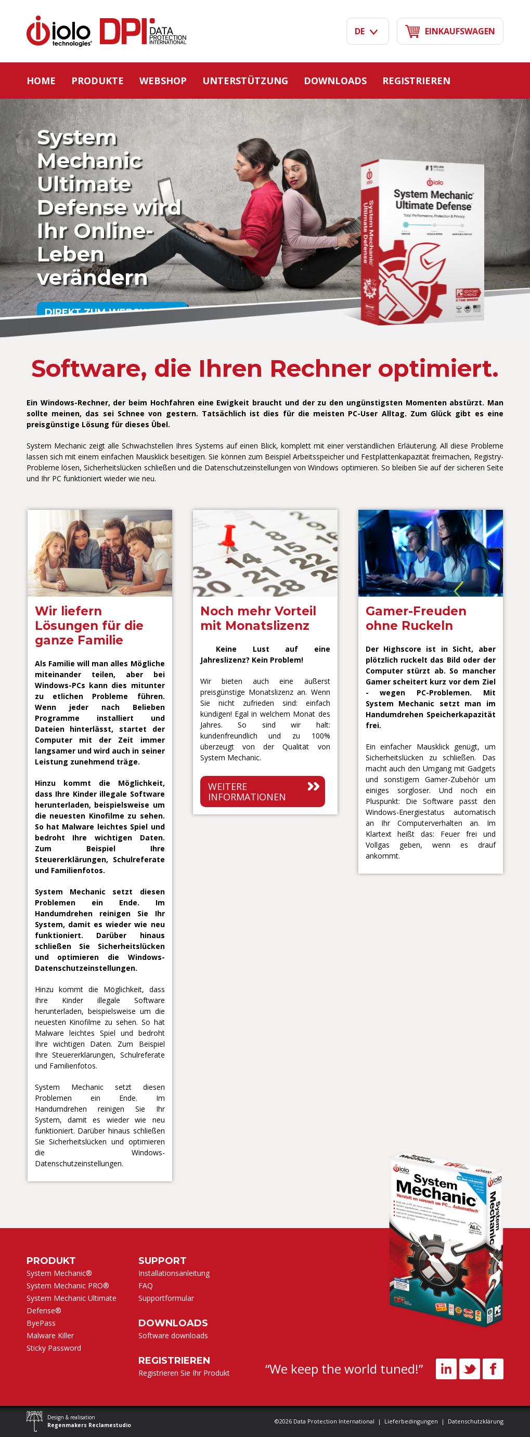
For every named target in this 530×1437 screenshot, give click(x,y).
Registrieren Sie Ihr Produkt (184, 1373)
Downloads (335, 80)
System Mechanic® (59, 1273)
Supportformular (166, 1298)
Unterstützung (245, 80)
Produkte (97, 80)
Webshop (163, 80)
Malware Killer (50, 1335)
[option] (100, 845)
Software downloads (173, 1335)
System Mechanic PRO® (68, 1285)
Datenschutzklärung (475, 1421)
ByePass (41, 1323)
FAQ (145, 1285)
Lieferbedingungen (411, 1421)
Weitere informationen (247, 791)
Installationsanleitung (174, 1273)
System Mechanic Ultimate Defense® (72, 1304)
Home (41, 80)
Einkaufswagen (450, 31)
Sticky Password (54, 1348)
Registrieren (416, 80)
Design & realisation (89, 1421)
